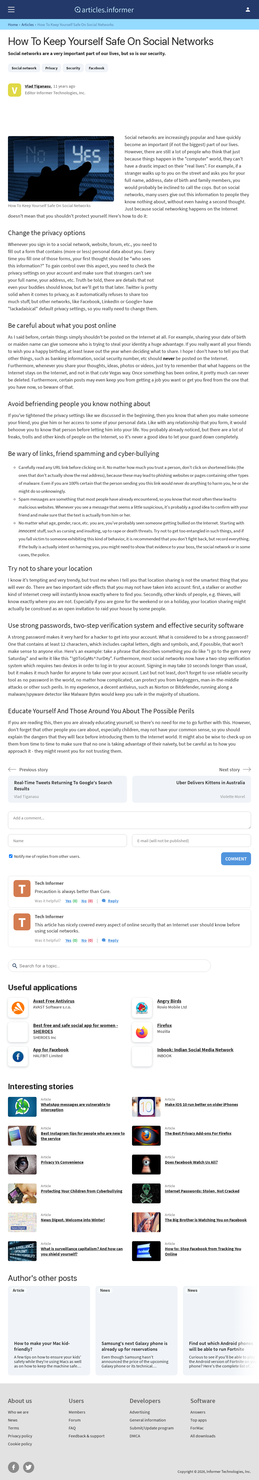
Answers (197, 1412)
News (12, 1420)
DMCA (135, 1435)
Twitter (28, 1467)
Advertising (140, 1412)
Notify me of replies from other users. (47, 856)
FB (13, 1467)
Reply (113, 900)
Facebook (96, 68)
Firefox (164, 1025)
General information (148, 1420)
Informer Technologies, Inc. (229, 1471)
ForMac (197, 1427)
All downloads (203, 1435)
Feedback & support (86, 1435)
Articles (27, 24)
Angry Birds (169, 1001)
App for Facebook (51, 1050)
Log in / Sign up (248, 9)
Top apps (198, 1420)
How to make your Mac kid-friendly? (42, 1346)
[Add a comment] (129, 820)
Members (77, 1412)
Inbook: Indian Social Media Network (195, 1050)
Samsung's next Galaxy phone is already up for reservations (135, 1346)
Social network (24, 68)
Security (73, 68)
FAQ (72, 1427)
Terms (13, 1427)
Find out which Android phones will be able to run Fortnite (221, 1346)
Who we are (18, 1412)
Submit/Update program (152, 1427)
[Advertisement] (129, 115)
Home (13, 24)
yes (68, 900)
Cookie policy (20, 1443)
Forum (75, 1420)
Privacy (51, 68)
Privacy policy (20, 1435)
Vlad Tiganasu (38, 86)
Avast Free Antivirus (53, 1001)
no (84, 900)
